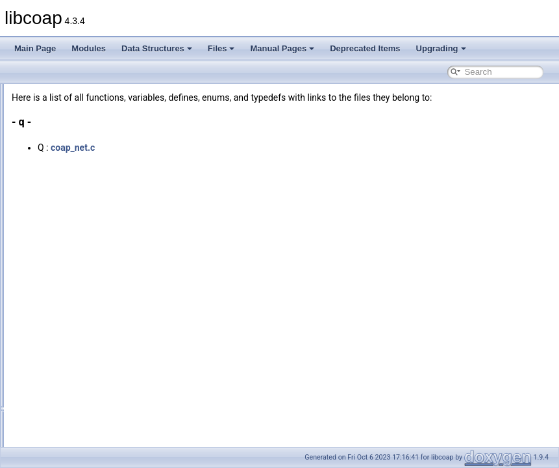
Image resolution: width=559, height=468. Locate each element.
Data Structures (156, 48)
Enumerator (63, 414)
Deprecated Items (365, 48)
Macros (55, 429)
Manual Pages (282, 48)
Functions (60, 357)
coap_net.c (235, 162)
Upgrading (441, 48)
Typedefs (59, 386)
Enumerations (67, 400)
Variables (59, 371)
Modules (88, 48)
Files (221, 48)
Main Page (35, 48)
